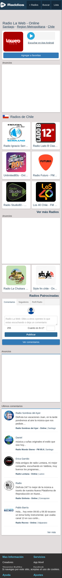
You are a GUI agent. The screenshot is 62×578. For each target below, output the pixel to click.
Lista (56, 5)
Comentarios (9, 302)
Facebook (39, 567)
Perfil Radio (37, 302)
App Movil (39, 562)
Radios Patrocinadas (44, 295)
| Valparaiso (31, 523)
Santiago (8, 26)
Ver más (51, 532)
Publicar (31, 334)
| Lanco (30, 474)
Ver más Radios (48, 212)
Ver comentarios (31, 342)
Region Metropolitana (31, 26)
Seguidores (24, 302)
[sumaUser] (51, 328)
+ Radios (33, 5)
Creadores (7, 562)
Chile (51, 26)
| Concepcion (32, 498)
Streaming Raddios (12, 567)
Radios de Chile (22, 117)
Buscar (46, 5)
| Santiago (36, 428)
